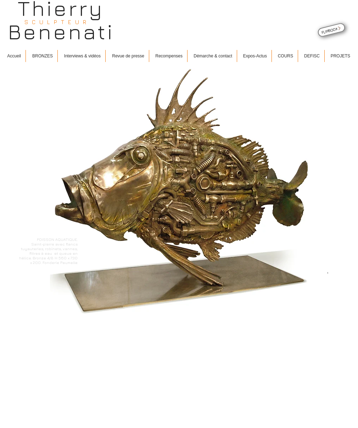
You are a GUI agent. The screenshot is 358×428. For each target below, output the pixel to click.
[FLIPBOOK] (331, 30)
